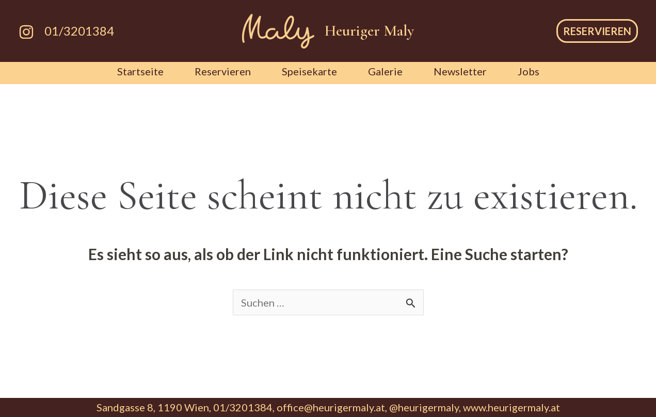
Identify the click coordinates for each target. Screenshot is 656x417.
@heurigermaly (424, 407)
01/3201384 (79, 30)
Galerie (385, 71)
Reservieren (223, 71)
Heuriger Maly (369, 30)
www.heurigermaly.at (511, 407)
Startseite (140, 71)
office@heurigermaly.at (331, 407)
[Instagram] (26, 32)
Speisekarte (309, 71)
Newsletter (460, 71)
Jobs (528, 71)
